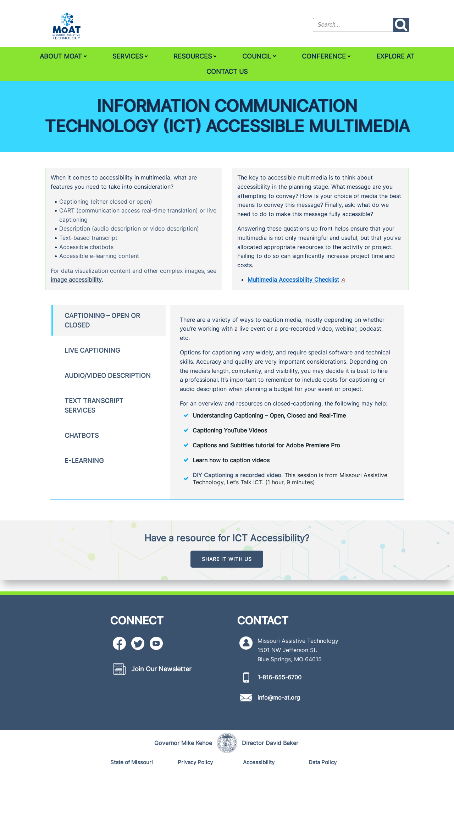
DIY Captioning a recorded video (239, 519)
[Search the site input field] (354, 25)
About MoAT (64, 55)
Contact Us (227, 71)
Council (260, 55)
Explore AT (395, 55)
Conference (327, 55)
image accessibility (91, 304)
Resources (195, 55)
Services (130, 55)
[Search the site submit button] (402, 25)
